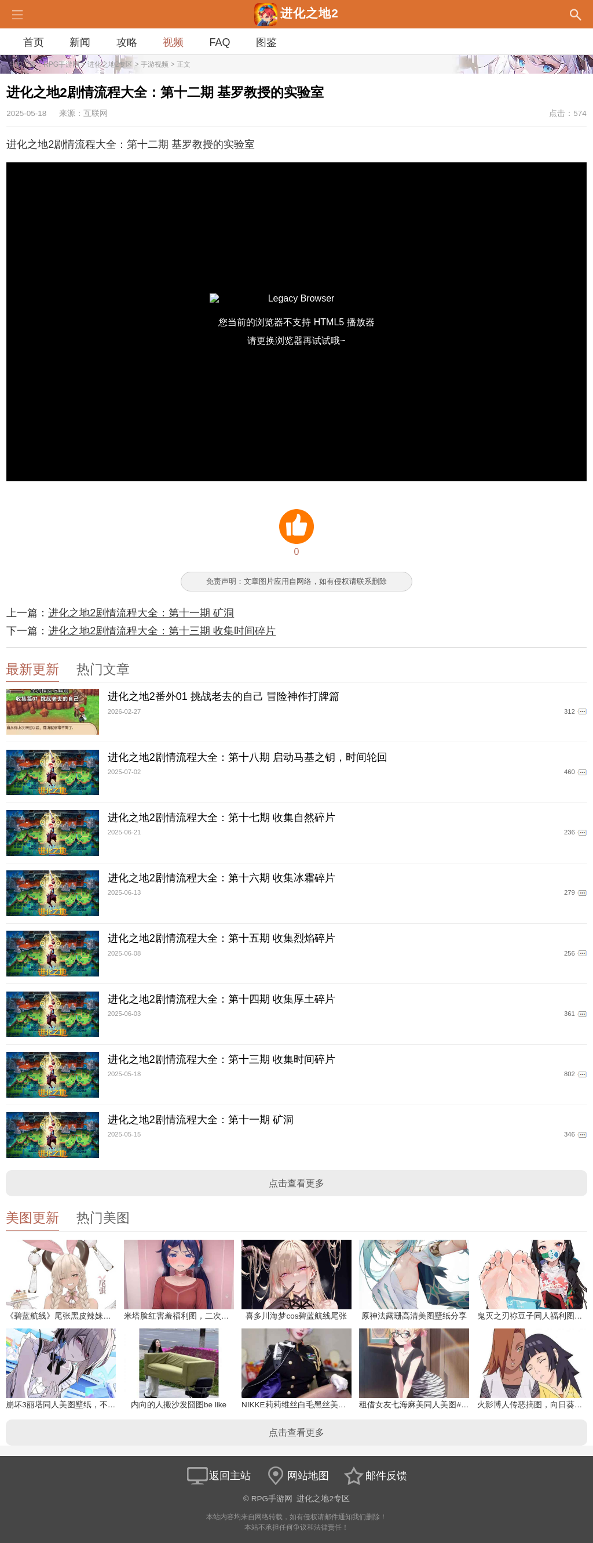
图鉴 (266, 42)
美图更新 (32, 1218)
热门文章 (103, 669)
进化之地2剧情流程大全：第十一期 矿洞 (141, 613)
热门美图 (103, 1218)
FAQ (219, 42)
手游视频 (155, 64)
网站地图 (296, 1476)
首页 (33, 42)
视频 (173, 42)
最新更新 (32, 669)
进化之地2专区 (110, 64)
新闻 (79, 42)
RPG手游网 (61, 64)
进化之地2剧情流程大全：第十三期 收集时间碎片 (162, 631)
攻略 (126, 42)
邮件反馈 (374, 1476)
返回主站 (218, 1476)
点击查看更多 (296, 1183)
